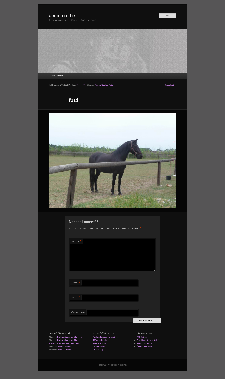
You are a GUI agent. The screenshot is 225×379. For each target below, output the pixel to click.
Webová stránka (78, 312)
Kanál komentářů (144, 343)
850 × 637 (80, 85)
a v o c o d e (62, 15)
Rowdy (52, 343)
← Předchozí (168, 85)
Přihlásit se (142, 337)
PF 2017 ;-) (98, 350)
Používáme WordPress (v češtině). (112, 365)
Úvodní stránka (56, 76)
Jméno (75, 283)
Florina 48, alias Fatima (104, 85)
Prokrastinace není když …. (69, 337)
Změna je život (64, 346)
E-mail (75, 297)
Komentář (76, 241)
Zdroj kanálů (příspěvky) (148, 340)
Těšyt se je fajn (100, 340)
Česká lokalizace (144, 346)
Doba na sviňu (99, 346)
